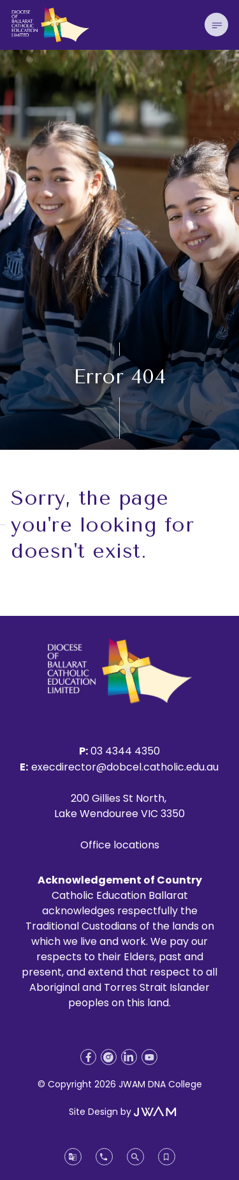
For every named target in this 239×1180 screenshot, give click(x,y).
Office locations (119, 845)
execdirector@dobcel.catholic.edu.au (125, 767)
